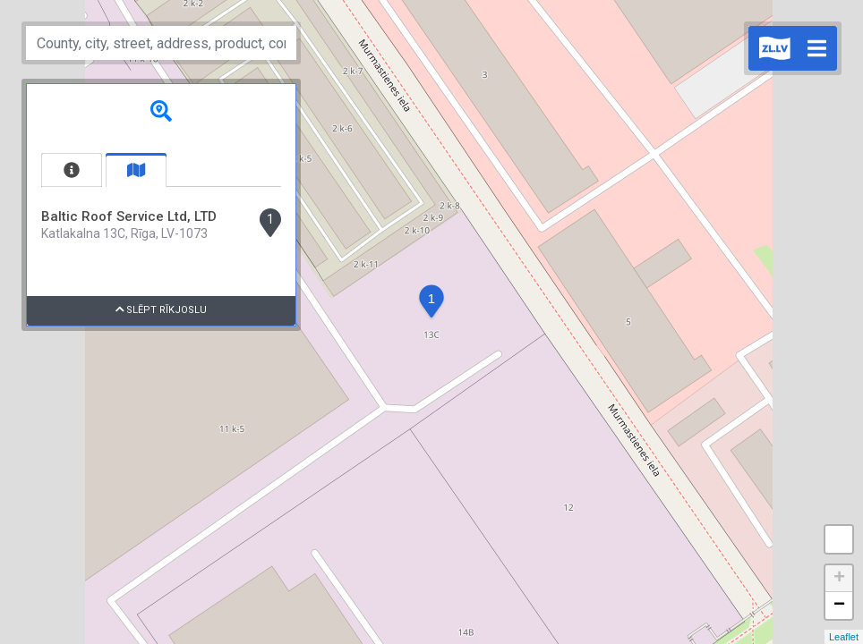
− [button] (839, 605)
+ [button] (839, 578)
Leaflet (844, 636)
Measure (838, 539)
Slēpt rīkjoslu (161, 310)
